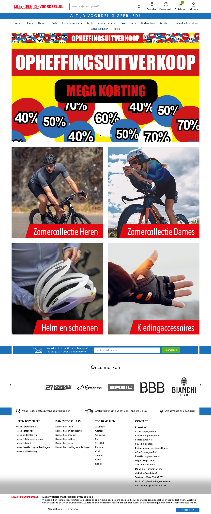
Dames (42, 23)
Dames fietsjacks (64, 443)
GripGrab (100, 435)
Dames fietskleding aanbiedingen (72, 447)
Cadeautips (148, 23)
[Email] (127, 350)
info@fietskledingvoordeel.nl (156, 481)
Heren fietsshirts (24, 431)
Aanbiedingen (99, 29)
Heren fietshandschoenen (29, 439)
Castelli (99, 431)
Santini (99, 455)
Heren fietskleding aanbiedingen (32, 447)
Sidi (97, 439)
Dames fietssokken (65, 439)
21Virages (100, 427)
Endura (99, 447)
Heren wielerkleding (26, 451)
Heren (29, 23)
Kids (54, 23)
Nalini (98, 460)
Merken (164, 23)
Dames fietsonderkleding (68, 431)
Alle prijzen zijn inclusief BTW (150, 485)
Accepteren (188, 510)
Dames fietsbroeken (65, 435)
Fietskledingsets (72, 23)
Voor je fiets (129, 23)
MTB (90, 23)
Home (17, 23)
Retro (117, 29)
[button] (100, 135)
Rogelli (99, 464)
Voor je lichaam (107, 23)
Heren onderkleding (26, 435)
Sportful (99, 443)
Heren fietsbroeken (25, 427)
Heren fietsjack (23, 443)
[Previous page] (10, 385)
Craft (98, 451)
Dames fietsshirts (64, 427)
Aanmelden (171, 350)
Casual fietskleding (186, 23)
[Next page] (200, 385)
